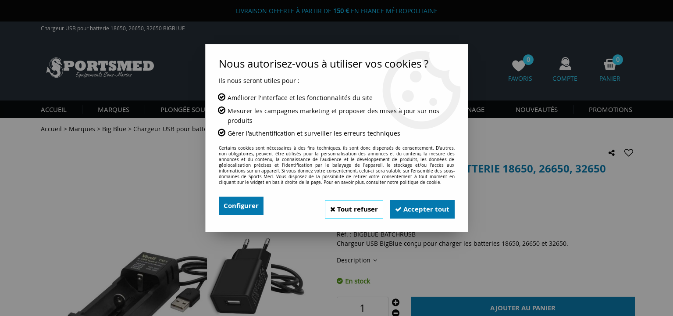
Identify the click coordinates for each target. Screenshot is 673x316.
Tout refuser (346, 206)
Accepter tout (420, 206)
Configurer (242, 206)
